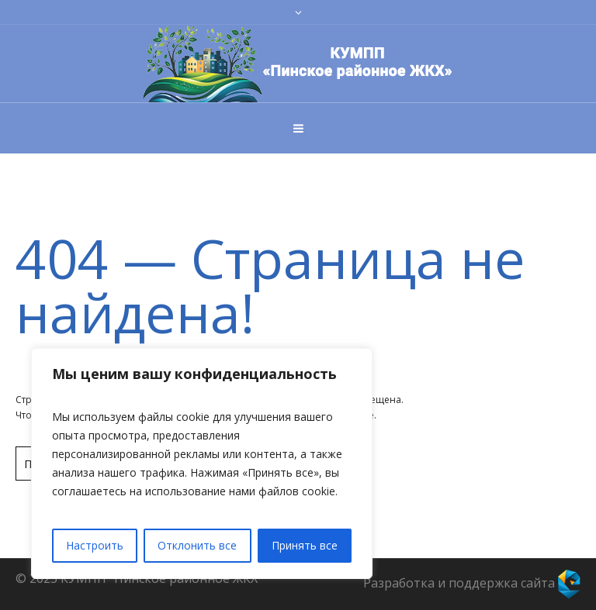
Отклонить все (197, 545)
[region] (201, 463)
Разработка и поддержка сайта (471, 582)
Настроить (94, 545)
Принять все (305, 545)
